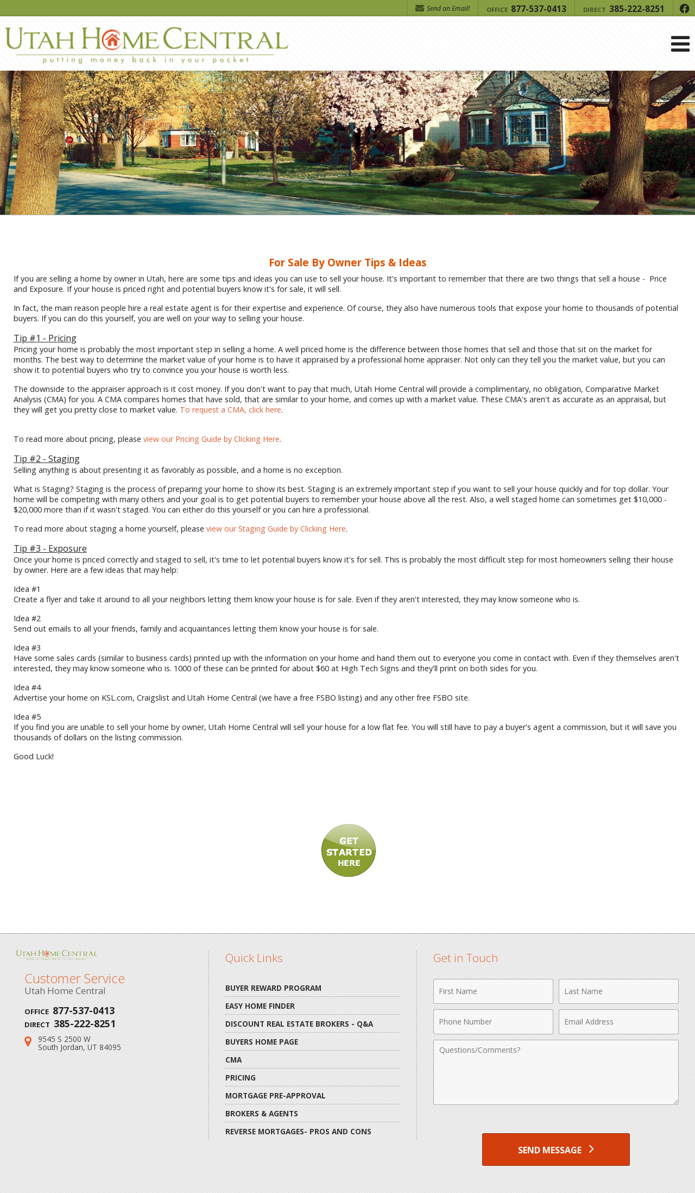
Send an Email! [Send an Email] (442, 8)
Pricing (240, 1077)
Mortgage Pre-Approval (275, 1095)
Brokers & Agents (261, 1113)
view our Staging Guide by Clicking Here (277, 528)
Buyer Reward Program (273, 988)
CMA (233, 1059)
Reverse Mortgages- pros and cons (298, 1131)
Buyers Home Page (261, 1041)
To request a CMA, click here (231, 409)
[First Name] (493, 991)
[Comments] (556, 1072)
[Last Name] (619, 991)
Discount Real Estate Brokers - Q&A (299, 1024)
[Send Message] (555, 1149)
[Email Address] (619, 1021)
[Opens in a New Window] (684, 8)
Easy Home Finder (260, 1006)
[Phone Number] (493, 1021)
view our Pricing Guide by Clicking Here (212, 439)
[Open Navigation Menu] (680, 44)
